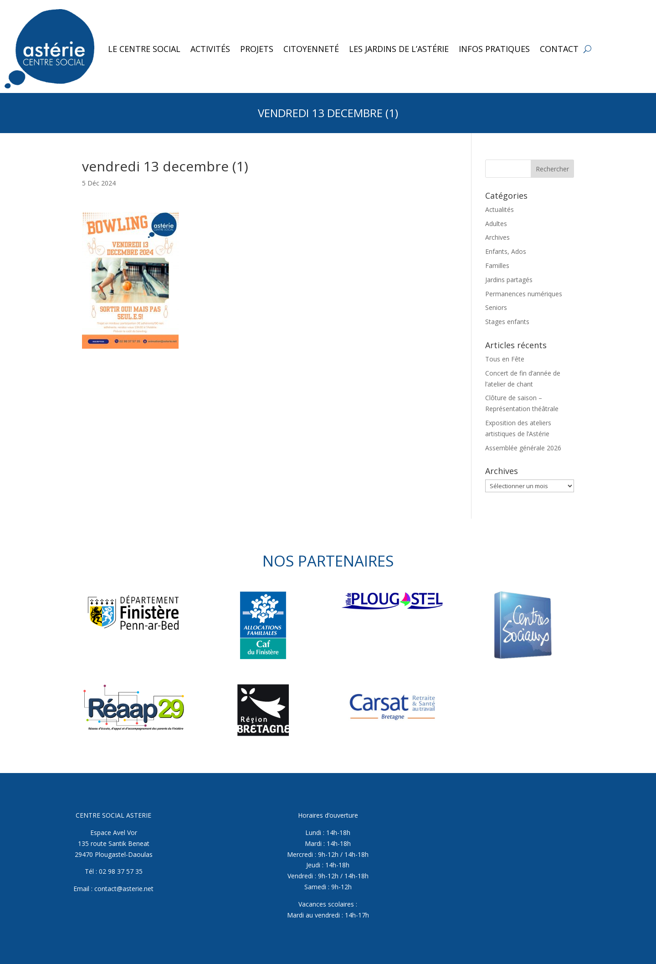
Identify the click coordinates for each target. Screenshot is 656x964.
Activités (210, 48)
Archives (497, 237)
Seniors (496, 307)
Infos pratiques (494, 48)
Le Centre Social (144, 48)
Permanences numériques (523, 293)
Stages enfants (507, 321)
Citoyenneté (311, 48)
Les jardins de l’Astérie (399, 48)
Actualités (499, 209)
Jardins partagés (509, 279)
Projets (256, 48)
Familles (497, 265)
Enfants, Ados (505, 251)
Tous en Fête (504, 359)
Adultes (496, 223)
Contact (559, 48)
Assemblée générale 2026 (523, 447)
